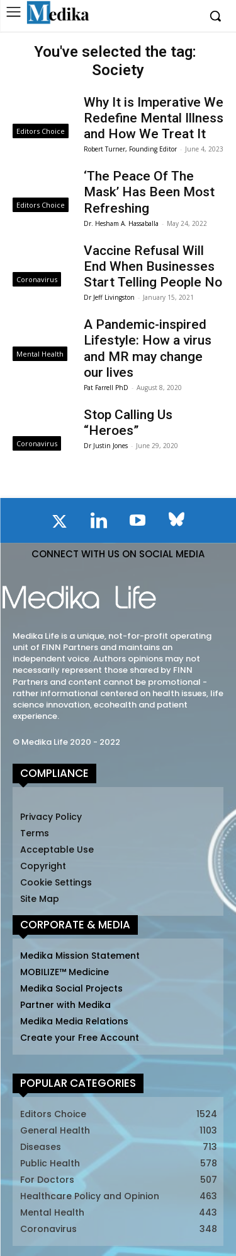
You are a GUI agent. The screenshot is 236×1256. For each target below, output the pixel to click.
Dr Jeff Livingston (109, 297)
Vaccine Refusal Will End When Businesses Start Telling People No (153, 266)
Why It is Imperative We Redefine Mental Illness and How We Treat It (153, 118)
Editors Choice (40, 131)
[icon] (60, 524)
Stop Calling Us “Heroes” (128, 422)
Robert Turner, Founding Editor (130, 149)
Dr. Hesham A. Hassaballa (121, 223)
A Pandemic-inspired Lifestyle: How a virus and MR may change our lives (147, 348)
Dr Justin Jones (106, 445)
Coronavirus (36, 279)
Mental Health (40, 353)
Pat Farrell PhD (106, 387)
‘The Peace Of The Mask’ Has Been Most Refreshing (149, 192)
